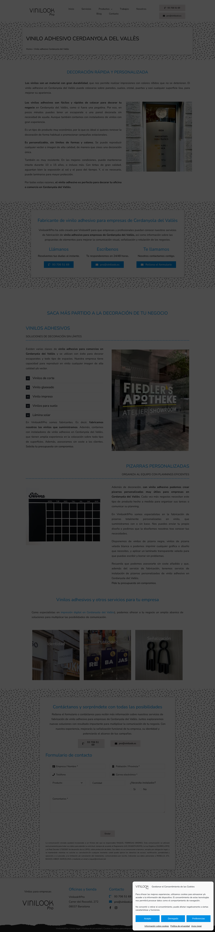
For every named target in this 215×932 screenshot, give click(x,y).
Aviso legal (196, 926)
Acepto (147, 918)
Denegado (173, 918)
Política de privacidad (180, 926)
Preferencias (198, 918)
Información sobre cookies (157, 926)
